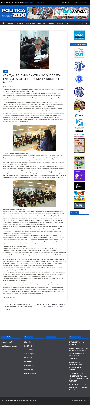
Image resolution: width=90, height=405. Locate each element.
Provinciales (30, 23)
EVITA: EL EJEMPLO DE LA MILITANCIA (34, 2)
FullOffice (85, 400)
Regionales (20, 23)
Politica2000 (14, 400)
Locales (10, 23)
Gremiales (51, 23)
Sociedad (60, 23)
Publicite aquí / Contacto (80, 2)
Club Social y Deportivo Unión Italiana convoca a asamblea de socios (78, 387)
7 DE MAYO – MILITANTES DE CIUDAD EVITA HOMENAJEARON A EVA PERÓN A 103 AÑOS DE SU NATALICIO (16, 307)
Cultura (68, 23)
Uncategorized (28, 373)
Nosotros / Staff (66, 2)
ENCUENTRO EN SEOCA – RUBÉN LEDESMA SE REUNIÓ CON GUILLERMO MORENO (52, 306)
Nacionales (41, 23)
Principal (26, 358)
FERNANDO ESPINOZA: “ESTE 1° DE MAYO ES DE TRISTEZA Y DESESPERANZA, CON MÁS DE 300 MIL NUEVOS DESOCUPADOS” (79, 353)
